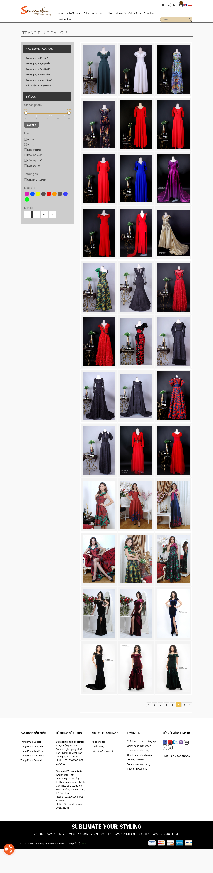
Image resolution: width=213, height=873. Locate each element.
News (111, 13)
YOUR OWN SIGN (82, 858)
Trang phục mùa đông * (39, 80)
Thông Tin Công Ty (137, 793)
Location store (64, 19)
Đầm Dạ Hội (32, 165)
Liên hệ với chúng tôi (103, 775)
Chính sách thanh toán (139, 770)
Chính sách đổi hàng (138, 774)
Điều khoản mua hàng (138, 788)
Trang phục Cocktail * (38, 69)
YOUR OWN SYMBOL (118, 858)
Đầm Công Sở (33, 155)
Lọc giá (31, 124)
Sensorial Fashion (35, 179)
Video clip (121, 13)
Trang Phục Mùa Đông (33, 779)
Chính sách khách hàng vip (141, 765)
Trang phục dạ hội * (37, 58)
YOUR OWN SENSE (48, 858)
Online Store (134, 13)
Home (60, 13)
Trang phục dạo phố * (38, 63)
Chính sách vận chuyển (139, 779)
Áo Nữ (29, 144)
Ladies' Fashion (73, 13)
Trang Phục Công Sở (32, 770)
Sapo (84, 868)
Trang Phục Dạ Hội (31, 766)
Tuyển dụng (98, 770)
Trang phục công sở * (38, 74)
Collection (89, 13)
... (161, 728)
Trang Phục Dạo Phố (32, 775)
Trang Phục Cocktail (31, 784)
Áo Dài (29, 139)
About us (100, 13)
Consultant (149, 13)
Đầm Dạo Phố (33, 160)
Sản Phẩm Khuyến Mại (38, 85)
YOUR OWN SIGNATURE (161, 858)
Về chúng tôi (98, 766)
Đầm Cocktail (33, 149)
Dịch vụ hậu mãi (135, 783)
